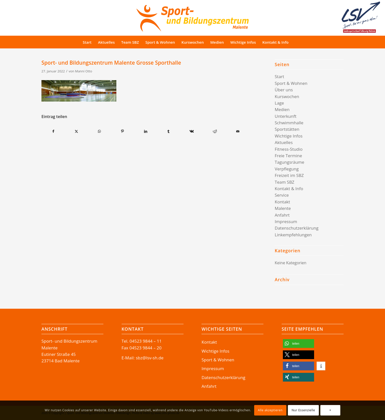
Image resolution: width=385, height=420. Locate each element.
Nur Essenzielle (303, 410)
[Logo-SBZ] (192, 17)
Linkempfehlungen (293, 235)
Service (282, 195)
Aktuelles (284, 142)
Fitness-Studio (289, 149)
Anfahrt (282, 215)
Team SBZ (284, 182)
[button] (298, 343)
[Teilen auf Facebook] (53, 131)
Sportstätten (287, 129)
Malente (283, 208)
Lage (279, 103)
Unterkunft (285, 116)
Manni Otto (83, 71)
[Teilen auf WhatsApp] (99, 131)
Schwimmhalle (289, 123)
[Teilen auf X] (76, 131)
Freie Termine (288, 155)
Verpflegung (287, 169)
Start (279, 76)
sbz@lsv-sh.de (150, 358)
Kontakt (282, 202)
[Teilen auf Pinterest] (122, 131)
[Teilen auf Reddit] (214, 131)
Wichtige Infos (288, 136)
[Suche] (301, 42)
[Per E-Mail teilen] (237, 131)
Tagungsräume (289, 162)
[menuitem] (87, 42)
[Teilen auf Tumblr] (168, 131)
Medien (282, 109)
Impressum (286, 221)
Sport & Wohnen (291, 83)
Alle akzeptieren (270, 410)
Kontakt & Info (289, 188)
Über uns (284, 90)
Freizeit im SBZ (289, 175)
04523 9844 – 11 (146, 341)
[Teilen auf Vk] (191, 131)
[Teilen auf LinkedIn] (145, 131)
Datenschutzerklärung (296, 228)
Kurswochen (287, 96)
